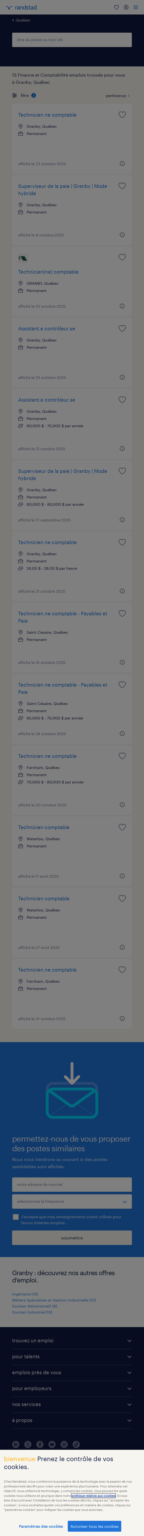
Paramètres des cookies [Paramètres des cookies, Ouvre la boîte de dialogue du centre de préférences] (41, 1529)
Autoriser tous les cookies (94, 1529)
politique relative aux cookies (93, 1499)
